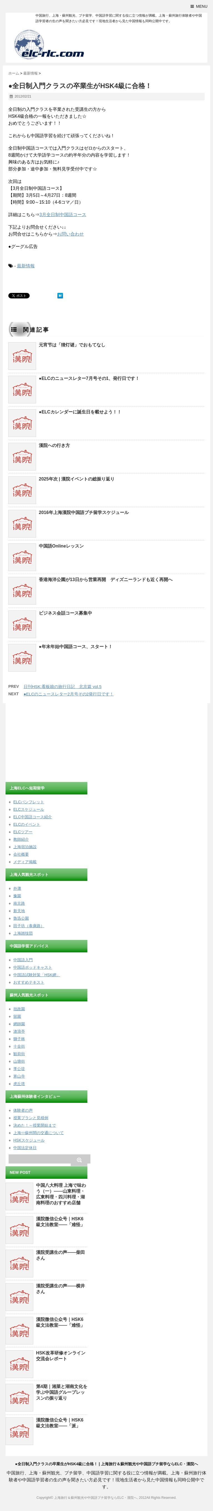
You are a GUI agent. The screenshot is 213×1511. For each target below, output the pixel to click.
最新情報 (26, 266)
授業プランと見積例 (30, 1118)
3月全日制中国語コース (62, 214)
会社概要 (21, 854)
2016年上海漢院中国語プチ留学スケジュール (84, 512)
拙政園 (19, 1009)
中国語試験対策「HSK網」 (36, 975)
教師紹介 (21, 839)
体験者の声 (23, 1110)
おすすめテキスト (28, 982)
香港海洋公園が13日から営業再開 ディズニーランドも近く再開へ (106, 579)
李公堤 (19, 1069)
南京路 (19, 903)
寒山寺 (19, 1076)
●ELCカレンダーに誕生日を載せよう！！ (80, 412)
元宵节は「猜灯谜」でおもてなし (72, 344)
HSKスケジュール (29, 1140)
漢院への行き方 (54, 445)
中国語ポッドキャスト (32, 967)
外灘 (17, 888)
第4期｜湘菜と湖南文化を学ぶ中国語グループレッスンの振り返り (61, 1392)
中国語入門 (23, 960)
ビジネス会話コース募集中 (65, 613)
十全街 (19, 1046)
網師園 (19, 1024)
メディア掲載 (25, 862)
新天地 (19, 911)
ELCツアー (22, 832)
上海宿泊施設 (25, 847)
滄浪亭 (19, 1031)
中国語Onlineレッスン (61, 546)
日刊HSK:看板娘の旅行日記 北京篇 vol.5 (63, 686)
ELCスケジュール (28, 809)
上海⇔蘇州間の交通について (38, 1133)
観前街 (19, 1054)
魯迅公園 (21, 918)
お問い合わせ (70, 234)
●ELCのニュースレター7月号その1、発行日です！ (89, 378)
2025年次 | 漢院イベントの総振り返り (77, 479)
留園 (17, 1016)
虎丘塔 (19, 1084)
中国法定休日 (25, 1148)
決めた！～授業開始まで (34, 1125)
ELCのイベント (26, 824)
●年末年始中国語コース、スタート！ (76, 646)
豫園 (17, 896)
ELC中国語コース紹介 (32, 817)
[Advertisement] (47, 743)
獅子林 (19, 1039)
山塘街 (19, 1061)
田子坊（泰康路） (28, 926)
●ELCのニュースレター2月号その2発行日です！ (69, 694)
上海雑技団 (23, 933)
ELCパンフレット (28, 802)
